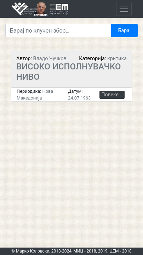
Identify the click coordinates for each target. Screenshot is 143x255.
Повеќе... (112, 94)
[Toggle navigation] (124, 9)
